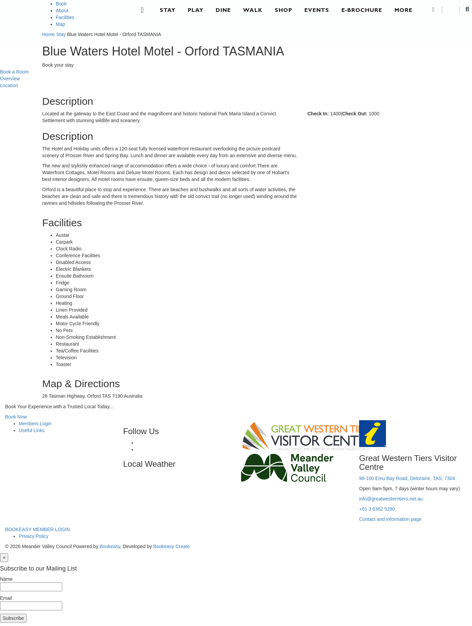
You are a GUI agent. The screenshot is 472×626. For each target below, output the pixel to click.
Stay (167, 10)
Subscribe (13, 618)
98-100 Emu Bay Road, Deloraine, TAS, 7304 (407, 478)
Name (6, 579)
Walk (253, 10)
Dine (223, 10)
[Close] (4, 557)
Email (6, 598)
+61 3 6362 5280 (377, 509)
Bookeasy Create (171, 546)
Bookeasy (110, 546)
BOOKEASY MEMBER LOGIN (37, 529)
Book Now (16, 416)
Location (9, 85)
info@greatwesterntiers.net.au (391, 498)
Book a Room (14, 72)
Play (195, 10)
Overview (10, 78)
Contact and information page (390, 519)
